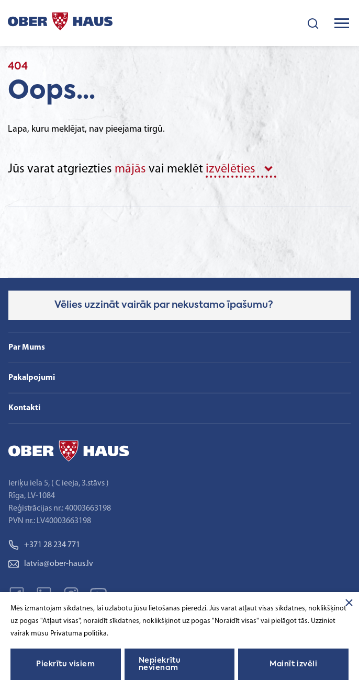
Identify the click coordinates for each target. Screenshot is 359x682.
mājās (130, 169)
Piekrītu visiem (65, 664)
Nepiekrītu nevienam (160, 664)
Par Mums (26, 347)
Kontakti (24, 408)
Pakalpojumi (31, 378)
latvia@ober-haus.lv (50, 564)
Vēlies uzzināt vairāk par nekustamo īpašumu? (163, 305)
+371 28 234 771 (44, 545)
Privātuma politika (78, 634)
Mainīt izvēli (293, 664)
